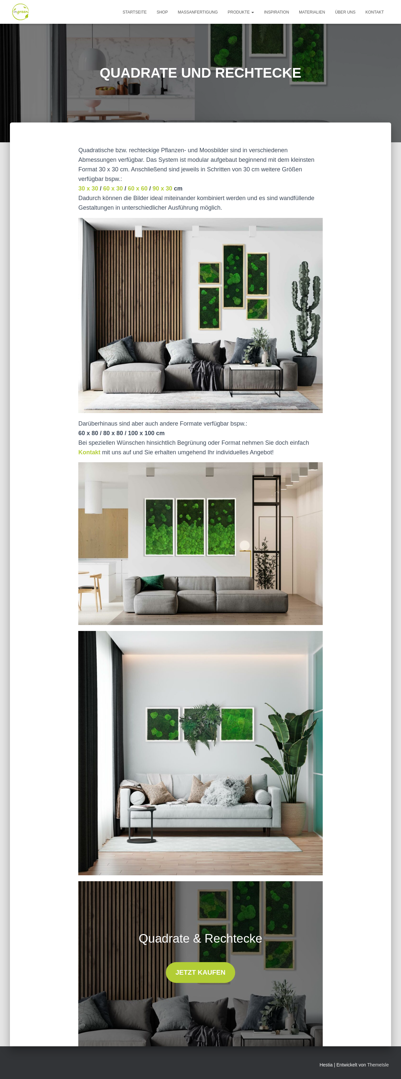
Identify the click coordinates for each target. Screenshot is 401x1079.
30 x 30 (88, 188)
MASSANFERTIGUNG (198, 12)
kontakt (374, 12)
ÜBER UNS (345, 12)
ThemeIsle (378, 1064)
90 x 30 (163, 188)
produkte (241, 12)
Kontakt (89, 452)
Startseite (135, 12)
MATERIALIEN (312, 12)
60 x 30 (113, 188)
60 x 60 (138, 188)
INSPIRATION (276, 12)
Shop (162, 12)
